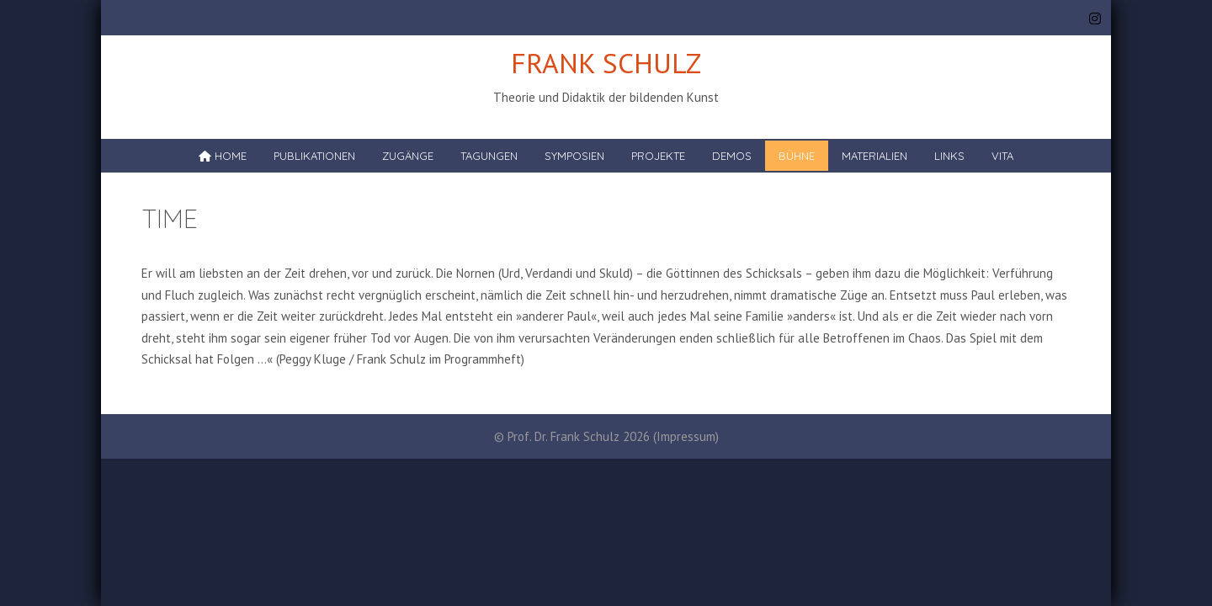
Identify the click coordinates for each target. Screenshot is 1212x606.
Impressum (685, 436)
